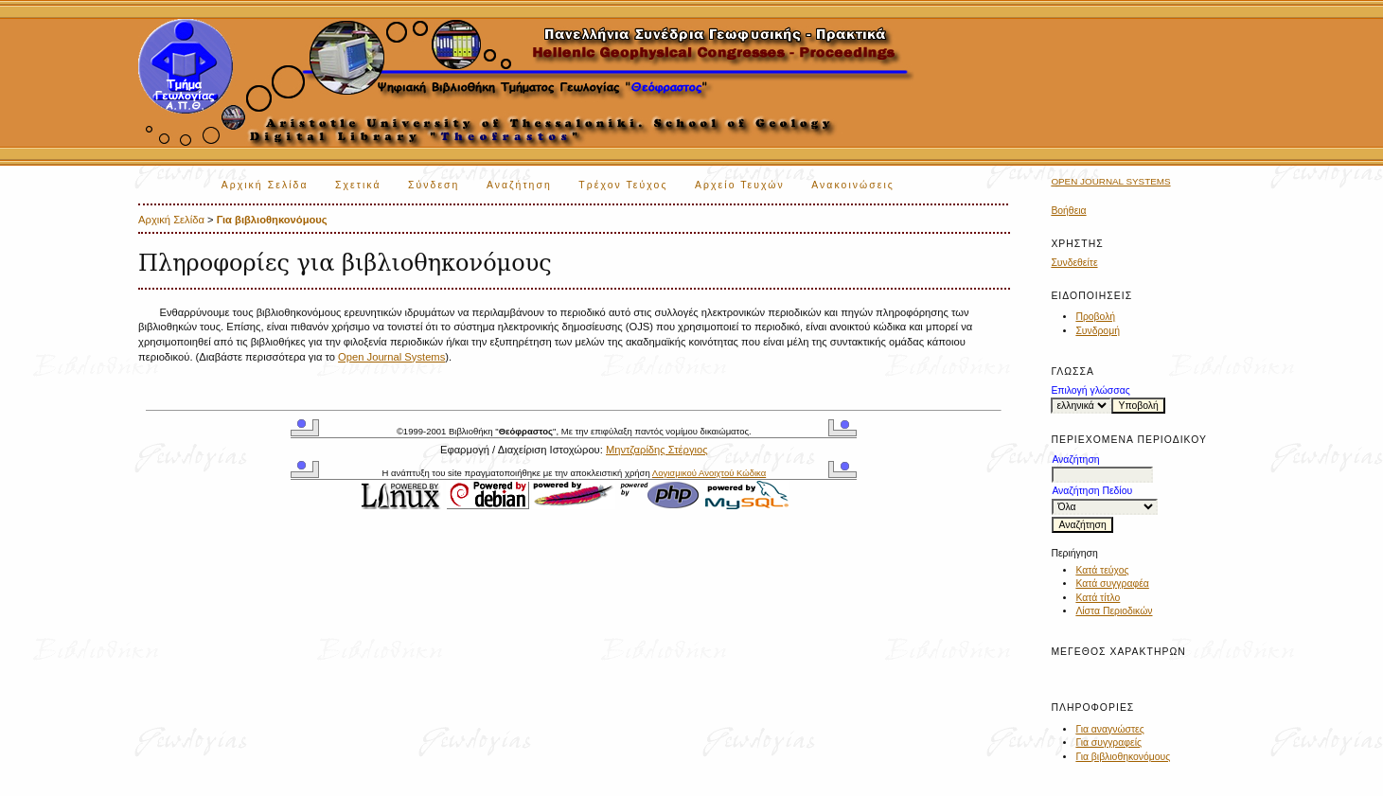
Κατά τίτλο (1097, 598)
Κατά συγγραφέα (1111, 583)
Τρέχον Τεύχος (622, 185)
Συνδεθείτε (1074, 262)
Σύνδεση (433, 185)
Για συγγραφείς (1108, 742)
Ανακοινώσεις (853, 185)
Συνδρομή (1097, 331)
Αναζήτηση (519, 185)
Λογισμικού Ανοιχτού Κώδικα (709, 473)
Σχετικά (358, 185)
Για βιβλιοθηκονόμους (1122, 757)
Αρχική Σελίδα (265, 185)
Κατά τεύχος (1101, 570)
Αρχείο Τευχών (740, 185)
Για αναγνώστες (1109, 729)
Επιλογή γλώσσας (1090, 390)
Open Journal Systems (1110, 181)
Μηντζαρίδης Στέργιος (657, 449)
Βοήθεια (1068, 210)
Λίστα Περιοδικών (1113, 611)
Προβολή (1095, 316)
